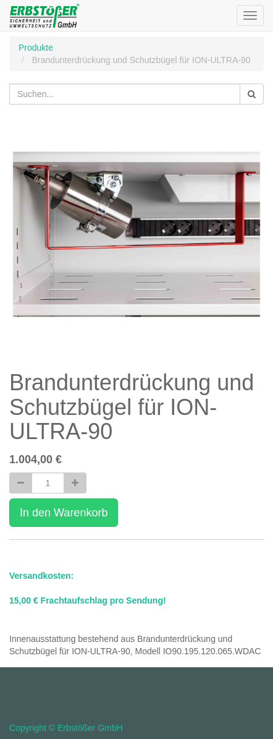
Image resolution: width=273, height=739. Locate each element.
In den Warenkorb (63, 512)
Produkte (36, 48)
